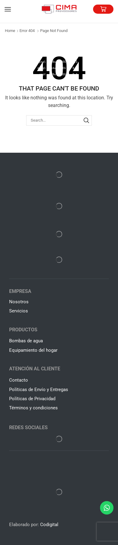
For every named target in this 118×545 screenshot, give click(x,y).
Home (10, 30)
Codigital (49, 524)
